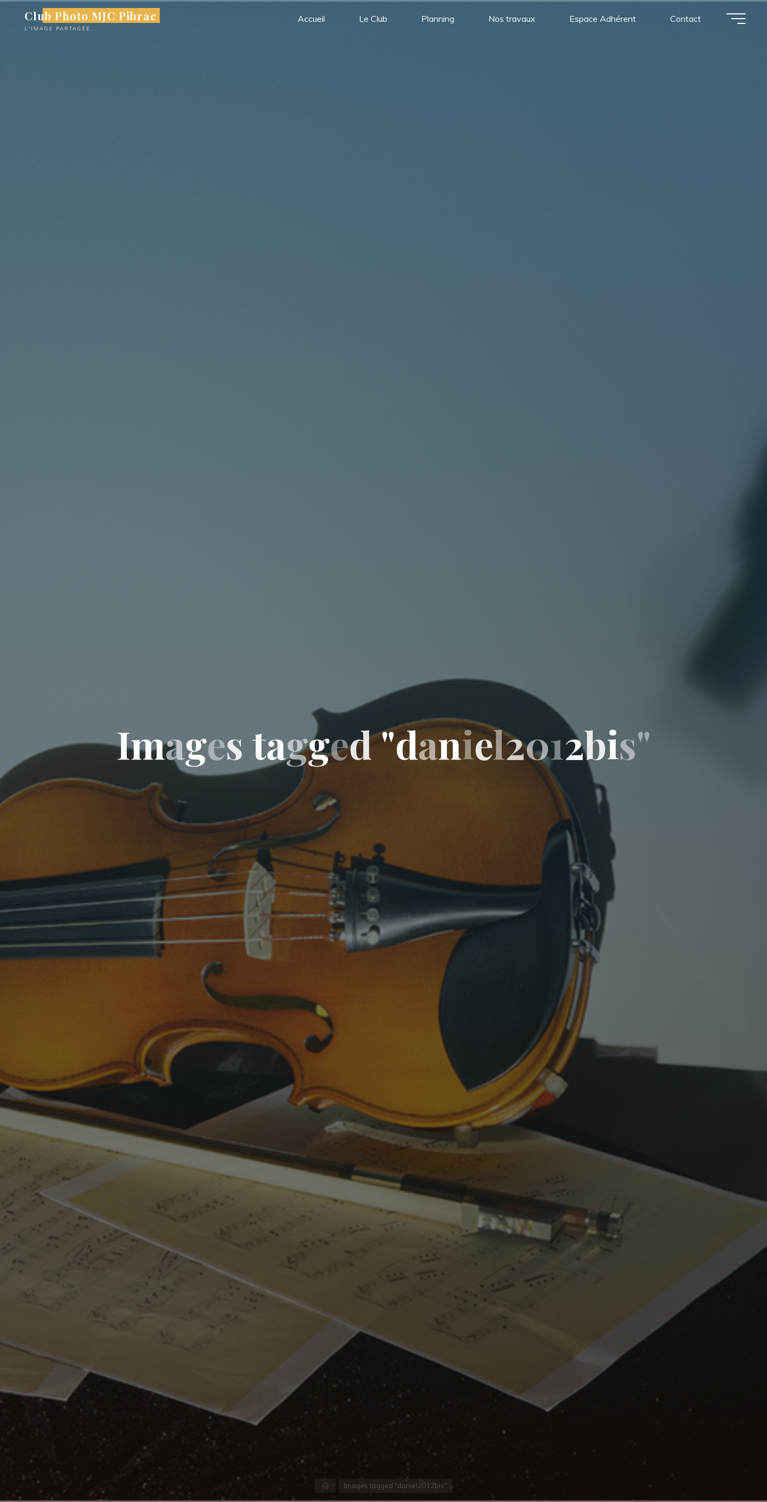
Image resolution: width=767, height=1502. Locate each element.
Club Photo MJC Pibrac (91, 15)
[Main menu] (736, 18)
